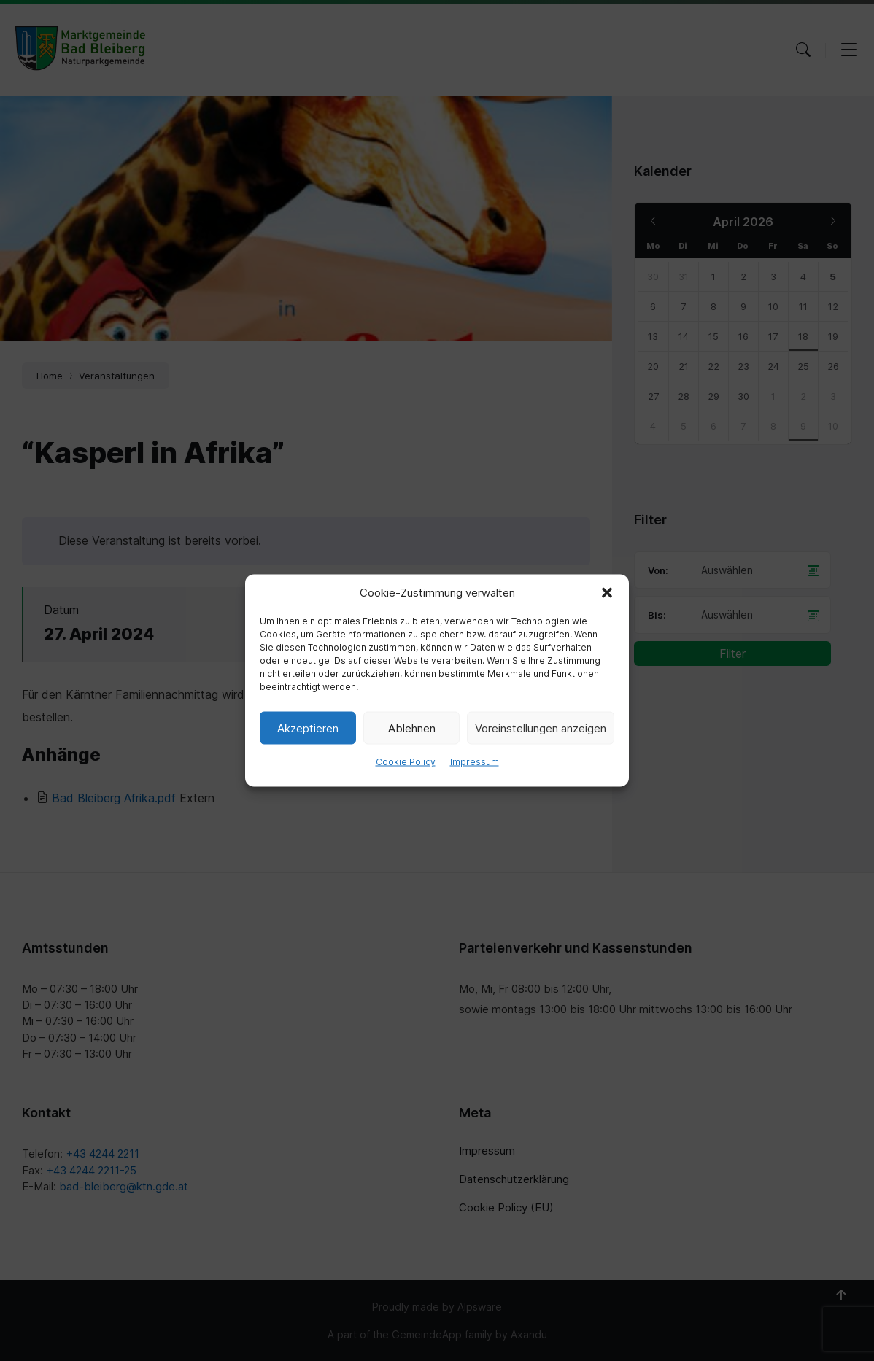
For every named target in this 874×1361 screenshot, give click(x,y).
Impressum (474, 761)
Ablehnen (412, 727)
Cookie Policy (406, 761)
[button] (607, 593)
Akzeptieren (308, 727)
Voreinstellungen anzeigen (540, 727)
